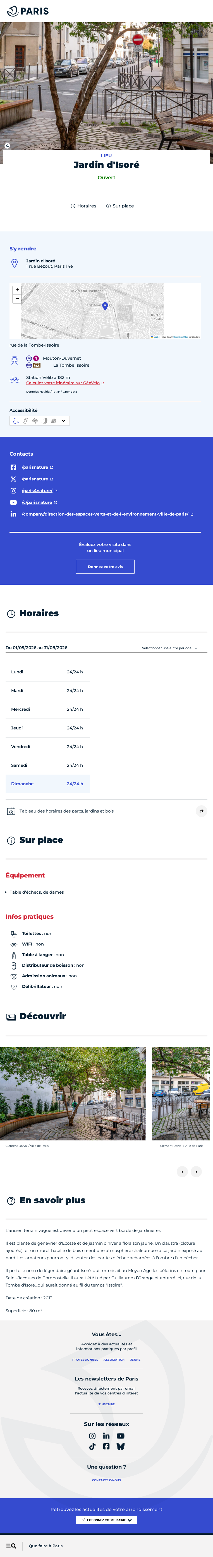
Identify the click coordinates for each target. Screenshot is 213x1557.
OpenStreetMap (180, 337)
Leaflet (155, 337)
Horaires (83, 206)
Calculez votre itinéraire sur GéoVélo (63, 382)
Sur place (120, 206)
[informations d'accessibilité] (39, 420)
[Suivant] (196, 1171)
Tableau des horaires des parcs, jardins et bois (67, 811)
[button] (105, 306)
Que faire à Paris (46, 1545)
